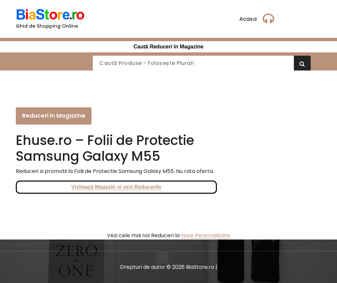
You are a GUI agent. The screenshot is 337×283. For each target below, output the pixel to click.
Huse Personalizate (205, 235)
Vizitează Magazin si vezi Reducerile (116, 187)
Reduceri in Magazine (53, 116)
